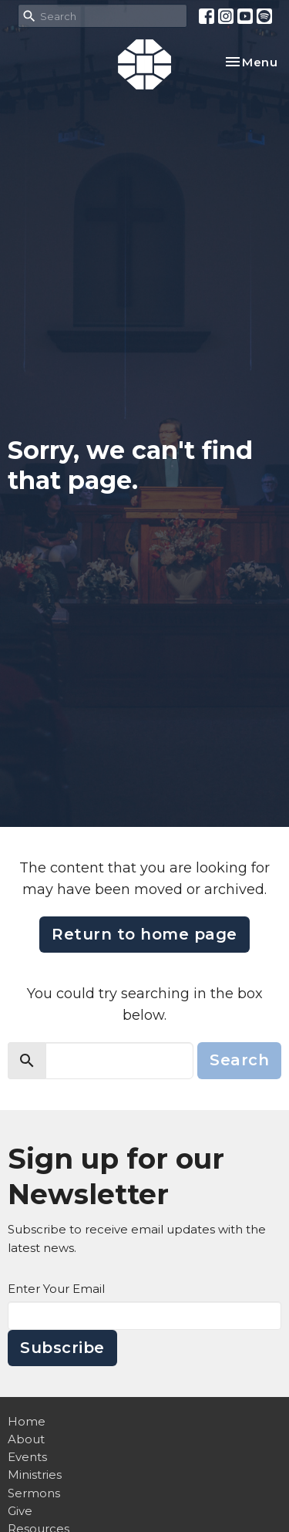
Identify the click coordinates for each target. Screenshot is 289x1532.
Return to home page (144, 934)
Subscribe (62, 1347)
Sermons (34, 1493)
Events (27, 1456)
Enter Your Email (56, 1288)
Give (20, 1510)
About (26, 1439)
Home (26, 1421)
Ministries (35, 1474)
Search (239, 1060)
